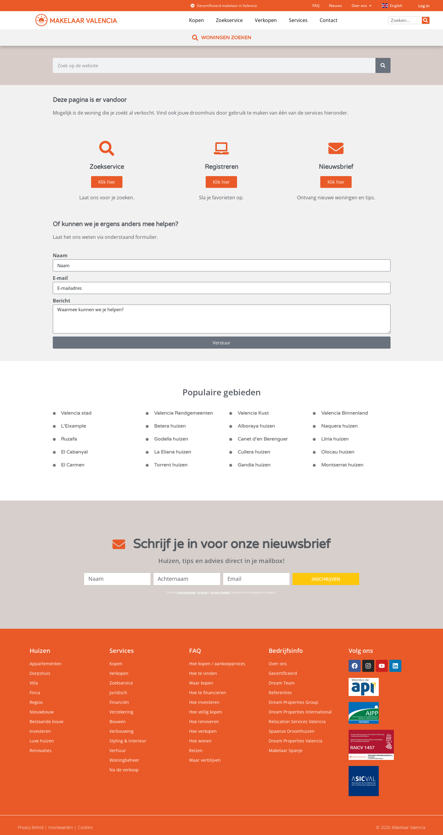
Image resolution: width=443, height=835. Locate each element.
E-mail (60, 278)
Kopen (196, 20)
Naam (60, 255)
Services (298, 20)
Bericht (61, 300)
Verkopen (266, 20)
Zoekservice (229, 20)
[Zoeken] (425, 20)
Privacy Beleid (30, 827)
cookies (202, 592)
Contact (328, 20)
